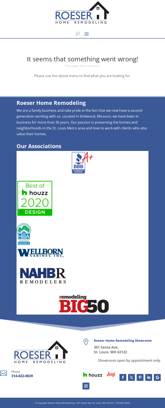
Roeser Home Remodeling (61, 402)
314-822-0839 (22, 376)
